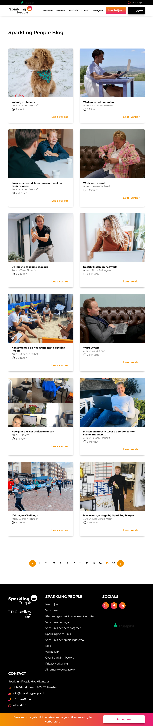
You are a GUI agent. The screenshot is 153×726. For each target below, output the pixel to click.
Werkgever (98, 10)
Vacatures (48, 10)
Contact (86, 10)
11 (81, 563)
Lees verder (59, 116)
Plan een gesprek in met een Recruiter (70, 616)
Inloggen (136, 10)
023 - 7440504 (22, 699)
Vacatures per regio (57, 622)
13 (94, 563)
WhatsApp (137, 2)
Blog (48, 645)
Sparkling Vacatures (58, 633)
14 (100, 563)
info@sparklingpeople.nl (28, 693)
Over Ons (60, 10)
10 (74, 563)
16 (113, 563)
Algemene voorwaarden (60, 669)
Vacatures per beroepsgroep (63, 627)
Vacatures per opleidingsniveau (65, 639)
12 (87, 563)
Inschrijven (116, 10)
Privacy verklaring (56, 663)
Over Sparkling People (59, 657)
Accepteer (124, 719)
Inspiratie (73, 10)
